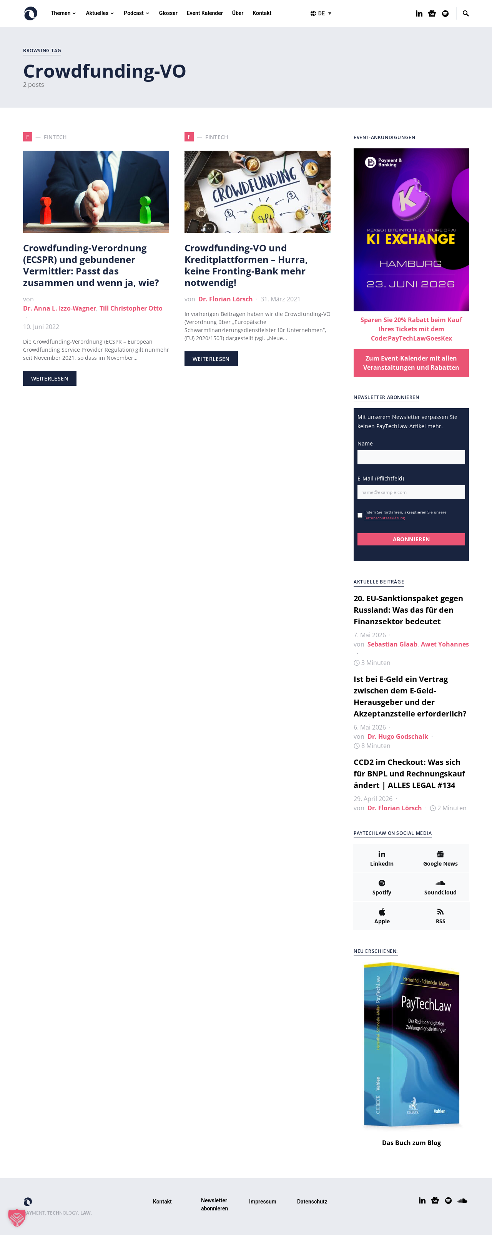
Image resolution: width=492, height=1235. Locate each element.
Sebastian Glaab (392, 644)
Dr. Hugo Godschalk (397, 736)
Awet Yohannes (445, 644)
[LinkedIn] (419, 13)
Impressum (262, 1201)
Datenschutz (312, 1201)
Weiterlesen (49, 378)
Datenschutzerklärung (384, 517)
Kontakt (162, 1201)
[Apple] (382, 916)
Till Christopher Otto (131, 308)
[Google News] (432, 13)
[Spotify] (445, 13)
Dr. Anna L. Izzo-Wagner (59, 308)
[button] (326, 13)
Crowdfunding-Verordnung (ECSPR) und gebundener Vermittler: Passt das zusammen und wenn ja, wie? (91, 265)
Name (365, 443)
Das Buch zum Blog (411, 1143)
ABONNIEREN (411, 539)
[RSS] (440, 916)
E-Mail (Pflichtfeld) (380, 478)
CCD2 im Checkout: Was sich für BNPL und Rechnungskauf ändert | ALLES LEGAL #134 (409, 773)
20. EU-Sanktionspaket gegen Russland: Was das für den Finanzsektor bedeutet (408, 610)
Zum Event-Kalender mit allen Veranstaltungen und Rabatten (411, 363)
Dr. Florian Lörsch (225, 299)
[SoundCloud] (440, 887)
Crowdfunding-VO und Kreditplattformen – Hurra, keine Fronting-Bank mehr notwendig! (246, 265)
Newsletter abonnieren (214, 1204)
